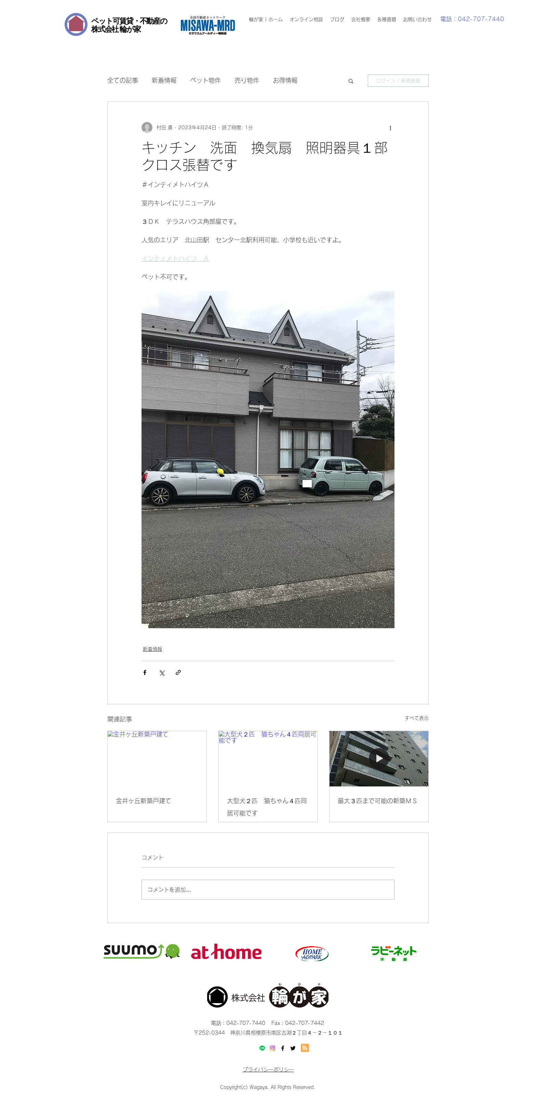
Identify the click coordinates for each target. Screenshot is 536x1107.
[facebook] (282, 1048)
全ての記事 (122, 80)
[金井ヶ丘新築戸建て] (157, 758)
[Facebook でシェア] (145, 672)
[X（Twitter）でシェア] (161, 672)
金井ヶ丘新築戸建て (143, 801)
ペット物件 (205, 80)
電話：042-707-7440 (472, 19)
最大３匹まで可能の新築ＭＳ (378, 801)
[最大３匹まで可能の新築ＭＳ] (379, 758)
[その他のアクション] (390, 127)
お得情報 (285, 80)
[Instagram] (272, 1048)
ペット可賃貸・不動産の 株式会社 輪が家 (129, 25)
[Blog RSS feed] (305, 1048)
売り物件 (246, 80)
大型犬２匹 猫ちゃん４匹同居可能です (267, 807)
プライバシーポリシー (268, 1069)
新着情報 (164, 80)
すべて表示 (417, 718)
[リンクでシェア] (178, 672)
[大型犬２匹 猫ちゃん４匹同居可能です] (268, 758)
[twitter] (293, 1048)
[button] (351, 80)
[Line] (262, 1048)
